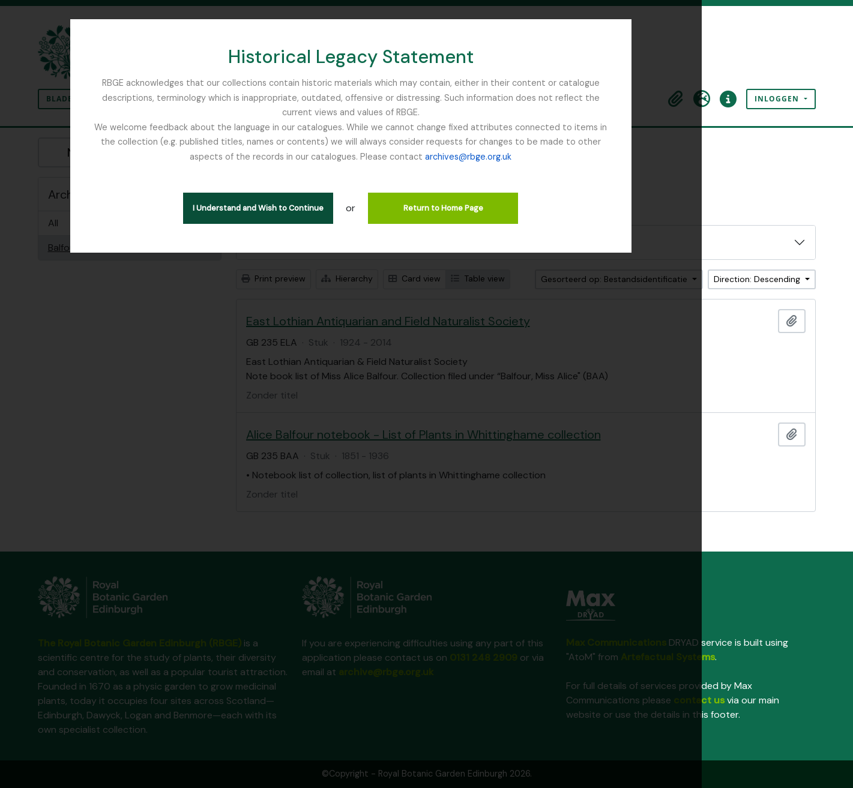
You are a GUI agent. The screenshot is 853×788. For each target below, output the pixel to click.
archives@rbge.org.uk (426, 141)
